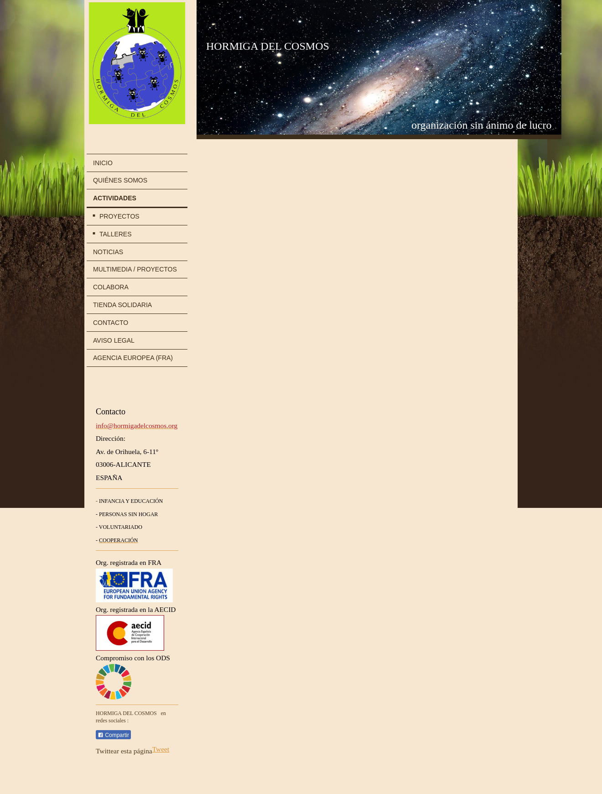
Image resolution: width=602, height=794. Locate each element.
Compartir (113, 735)
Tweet (160, 749)
